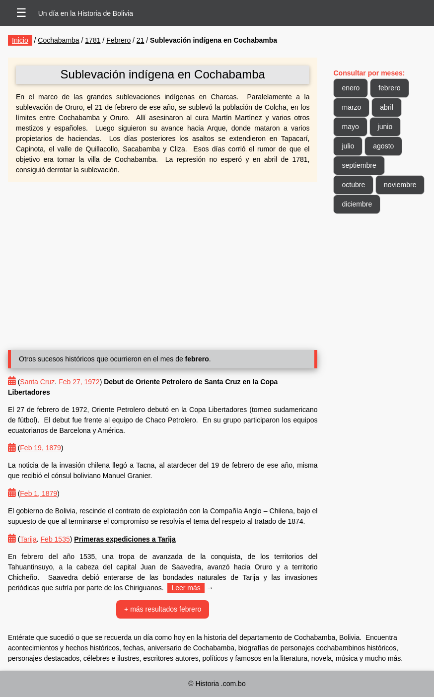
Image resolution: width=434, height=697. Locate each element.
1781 (92, 40)
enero (351, 88)
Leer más (185, 588)
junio (385, 127)
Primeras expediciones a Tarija (124, 539)
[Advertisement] (162, 262)
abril (386, 107)
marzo (351, 107)
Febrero (118, 40)
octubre (353, 185)
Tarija (28, 539)
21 (141, 40)
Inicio (20, 40)
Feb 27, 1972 (79, 382)
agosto (383, 146)
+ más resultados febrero (162, 609)
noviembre (400, 185)
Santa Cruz (37, 382)
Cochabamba (58, 40)
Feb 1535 (55, 539)
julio (348, 146)
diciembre (357, 204)
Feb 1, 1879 (38, 493)
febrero (389, 88)
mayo (350, 127)
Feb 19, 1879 (40, 448)
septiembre (359, 165)
